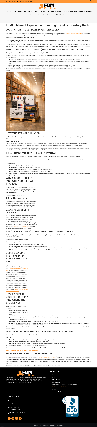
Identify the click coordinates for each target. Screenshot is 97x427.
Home (53, 375)
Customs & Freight (29, 11)
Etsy (40, 11)
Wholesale (52, 15)
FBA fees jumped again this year (74, 33)
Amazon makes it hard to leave (47, 357)
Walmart (45, 15)
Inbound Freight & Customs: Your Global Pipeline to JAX (65, 384)
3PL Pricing (13, 11)
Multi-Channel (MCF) (56, 11)
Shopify (81, 11)
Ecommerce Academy (57, 391)
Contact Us (54, 389)
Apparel (20, 11)
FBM (48, 11)
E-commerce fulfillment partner (22, 226)
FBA (44, 11)
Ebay (36, 11)
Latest (7, 11)
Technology (33, 15)
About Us (54, 377)
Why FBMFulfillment (61, 15)
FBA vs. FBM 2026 (56, 379)
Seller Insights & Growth (70, 11)
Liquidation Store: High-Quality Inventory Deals (63, 387)
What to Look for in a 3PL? (58, 382)
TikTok (40, 15)
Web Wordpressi (59, 425)
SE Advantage (88, 11)
